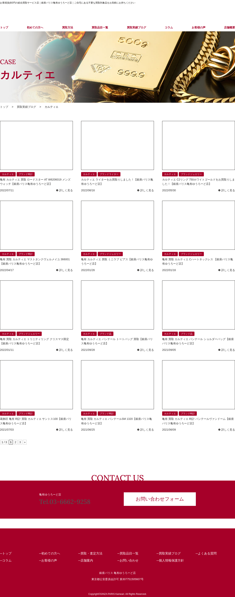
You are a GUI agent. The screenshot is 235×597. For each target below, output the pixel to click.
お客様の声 (198, 27)
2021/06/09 (169, 429)
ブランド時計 (26, 174)
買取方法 (67, 27)
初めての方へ (35, 27)
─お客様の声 (48, 560)
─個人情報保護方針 (170, 560)
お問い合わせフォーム (160, 499)
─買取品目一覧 (127, 553)
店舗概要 (229, 27)
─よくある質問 (206, 553)
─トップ (6, 553)
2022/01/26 (88, 270)
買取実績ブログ (136, 27)
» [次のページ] (25, 442)
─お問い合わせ (127, 560)
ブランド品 (105, 333)
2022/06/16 (88, 190)
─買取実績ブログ (168, 553)
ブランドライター (109, 174)
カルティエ (8, 174)
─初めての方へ (49, 553)
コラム (169, 27)
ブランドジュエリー (191, 174)
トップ (4, 27)
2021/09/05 (169, 349)
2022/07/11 (7, 190)
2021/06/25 (88, 429)
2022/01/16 (169, 270)
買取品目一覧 (100, 27)
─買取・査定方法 (90, 553)
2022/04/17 (7, 270)
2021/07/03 (7, 429)
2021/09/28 (88, 349)
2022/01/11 (7, 349)
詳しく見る (66, 190)
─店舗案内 (85, 560)
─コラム (6, 560)
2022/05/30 (169, 190)
